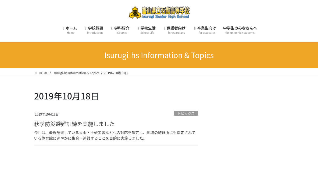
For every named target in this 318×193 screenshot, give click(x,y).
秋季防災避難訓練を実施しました (74, 124)
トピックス (186, 113)
